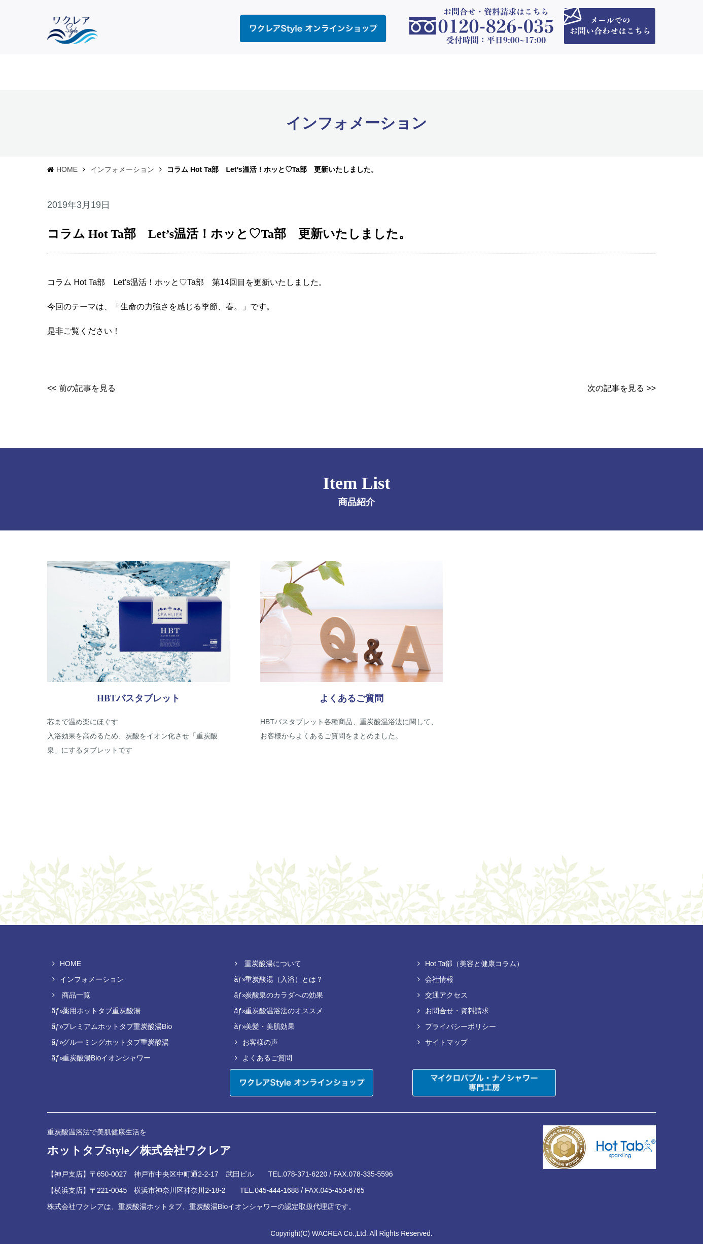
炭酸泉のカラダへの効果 (284, 995)
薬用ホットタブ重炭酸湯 (101, 1011)
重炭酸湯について (272, 963)
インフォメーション (122, 169)
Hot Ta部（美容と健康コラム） (474, 963)
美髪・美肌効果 (270, 1026)
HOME (67, 169)
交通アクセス (446, 995)
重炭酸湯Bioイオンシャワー (106, 1058)
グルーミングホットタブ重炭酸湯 (115, 1042)
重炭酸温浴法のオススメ (284, 1011)
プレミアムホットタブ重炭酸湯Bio (117, 1026)
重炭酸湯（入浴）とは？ (284, 979)
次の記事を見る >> (621, 388)
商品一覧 (76, 995)
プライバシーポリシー (460, 1026)
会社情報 (439, 979)
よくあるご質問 (267, 1058)
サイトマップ (446, 1042)
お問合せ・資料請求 (457, 1011)
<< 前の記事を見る (81, 388)
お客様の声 (260, 1042)
